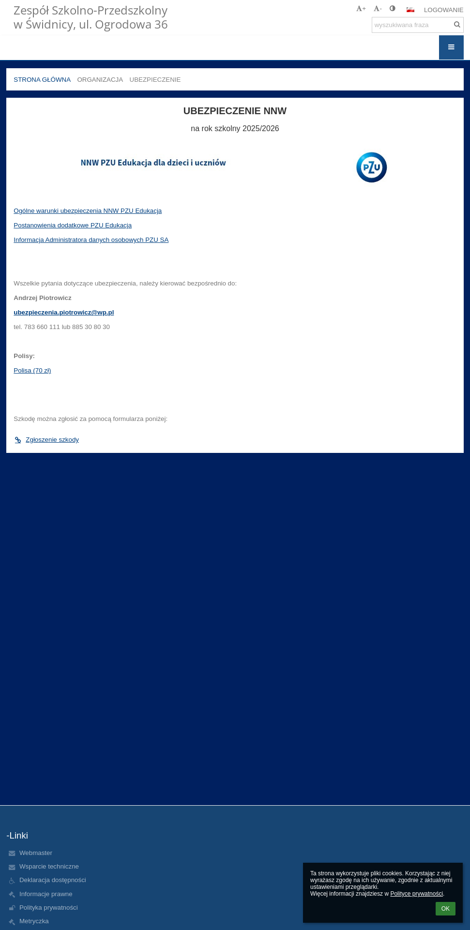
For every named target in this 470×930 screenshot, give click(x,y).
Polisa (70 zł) (32, 370)
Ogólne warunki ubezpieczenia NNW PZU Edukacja (88, 210)
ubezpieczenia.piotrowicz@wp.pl (64, 312)
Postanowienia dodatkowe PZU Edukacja (73, 225)
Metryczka (34, 921)
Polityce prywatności (416, 893)
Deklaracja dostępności (52, 880)
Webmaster (35, 852)
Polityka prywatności (48, 907)
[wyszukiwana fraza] (418, 25)
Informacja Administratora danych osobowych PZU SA (91, 239)
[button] (410, 9)
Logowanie (444, 10)
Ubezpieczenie (155, 79)
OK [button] (445, 908)
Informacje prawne (46, 894)
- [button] (377, 8)
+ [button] (361, 8)
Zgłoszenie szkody (46, 439)
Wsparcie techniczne (49, 866)
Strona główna (42, 79)
